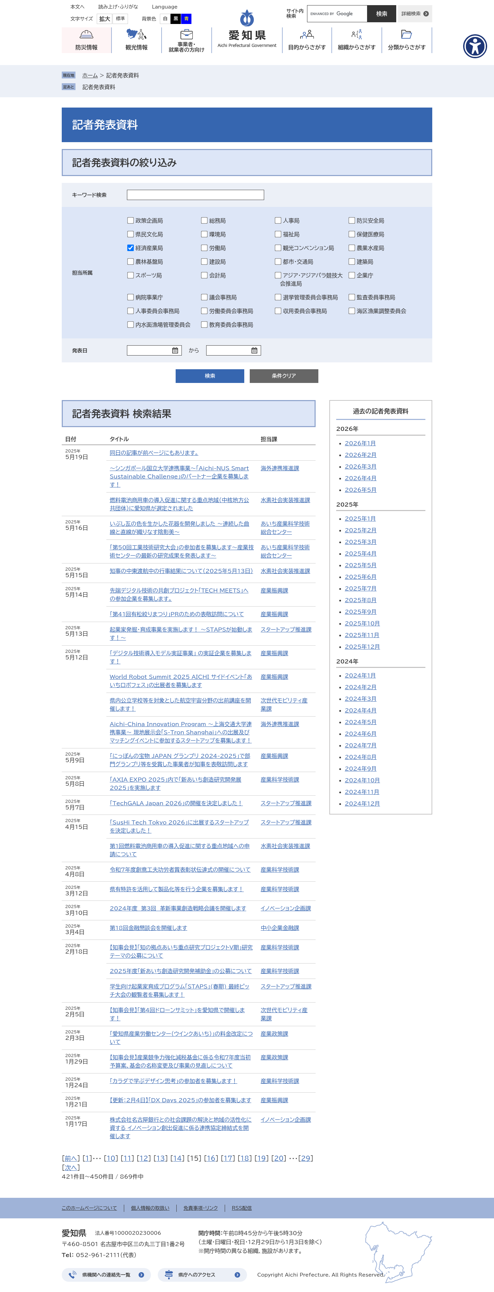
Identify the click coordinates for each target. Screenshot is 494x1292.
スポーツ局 (149, 275)
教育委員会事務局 (231, 324)
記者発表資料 (98, 87)
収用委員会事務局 (305, 311)
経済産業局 (149, 248)
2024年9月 (361, 768)
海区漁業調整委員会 (381, 311)
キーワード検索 (89, 195)
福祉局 (291, 234)
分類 (407, 47)
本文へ (77, 6)
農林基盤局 (149, 261)
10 (111, 1158)
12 (144, 1158)
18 (244, 1158)
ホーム (90, 75)
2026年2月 (361, 455)
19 (261, 1158)
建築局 (365, 261)
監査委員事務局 (376, 297)
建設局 (217, 261)
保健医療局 (370, 234)
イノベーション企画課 (286, 908)
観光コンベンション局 (308, 248)
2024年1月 (360, 675)
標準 (120, 18)
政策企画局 (149, 220)
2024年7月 (361, 745)
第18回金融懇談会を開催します (148, 928)
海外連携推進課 (280, 468)
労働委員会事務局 (231, 311)
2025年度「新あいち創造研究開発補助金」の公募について (181, 971)
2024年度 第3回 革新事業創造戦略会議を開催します (178, 908)
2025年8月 (361, 600)
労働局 (217, 248)
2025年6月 (361, 577)
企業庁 (365, 275)
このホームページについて (89, 1208)
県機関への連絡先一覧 (106, 1274)
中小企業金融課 (280, 928)
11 (127, 1158)
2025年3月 (361, 542)
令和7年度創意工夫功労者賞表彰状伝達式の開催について (180, 869)
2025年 (347, 504)
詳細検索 (411, 13)
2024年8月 (361, 757)
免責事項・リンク (201, 1208)
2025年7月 (361, 588)
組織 (357, 47)
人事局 (291, 220)
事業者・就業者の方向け (187, 47)
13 (160, 1158)
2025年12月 (362, 646)
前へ (71, 1158)
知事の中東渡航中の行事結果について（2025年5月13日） (181, 571)
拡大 (104, 19)
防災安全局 (370, 220)
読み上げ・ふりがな (118, 6)
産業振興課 (274, 590)
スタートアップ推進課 (286, 629)
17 (228, 1158)
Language (165, 6)
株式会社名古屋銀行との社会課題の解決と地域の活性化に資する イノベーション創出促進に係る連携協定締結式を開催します (181, 1128)
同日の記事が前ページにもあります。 (154, 453)
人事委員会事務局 (157, 311)
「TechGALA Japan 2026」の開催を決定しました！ (176, 803)
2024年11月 (362, 792)
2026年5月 (361, 490)
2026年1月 (360, 443)
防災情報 (86, 47)
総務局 (217, 220)
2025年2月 (361, 530)
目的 (307, 47)
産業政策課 (274, 1033)
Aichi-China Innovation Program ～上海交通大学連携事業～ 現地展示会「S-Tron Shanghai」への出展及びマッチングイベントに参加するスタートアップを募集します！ (181, 732)
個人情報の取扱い (150, 1208)
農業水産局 (370, 248)
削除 (120, 87)
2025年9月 (361, 611)
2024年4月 (361, 710)
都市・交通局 (298, 261)
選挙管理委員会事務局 (310, 297)
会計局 (217, 275)
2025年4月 (361, 553)
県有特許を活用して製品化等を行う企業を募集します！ (177, 889)
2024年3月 (361, 698)
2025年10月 (362, 623)
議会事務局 (223, 297)
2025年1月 (360, 518)
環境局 (217, 234)
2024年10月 (362, 780)
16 (211, 1158)
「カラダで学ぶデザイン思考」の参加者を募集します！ (173, 1081)
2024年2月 (361, 687)
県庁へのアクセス (196, 1274)
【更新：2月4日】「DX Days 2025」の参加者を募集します (180, 1100)
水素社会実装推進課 (285, 500)
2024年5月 (361, 722)
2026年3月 (361, 466)
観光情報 (137, 47)
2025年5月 (361, 565)
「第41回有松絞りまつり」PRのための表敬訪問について (177, 614)
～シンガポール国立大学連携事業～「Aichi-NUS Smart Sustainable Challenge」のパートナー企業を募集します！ (179, 476)
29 (305, 1158)
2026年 (347, 429)
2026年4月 (361, 478)
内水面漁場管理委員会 (163, 324)
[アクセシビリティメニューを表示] (475, 46)
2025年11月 (362, 635)
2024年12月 (362, 803)
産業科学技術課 (280, 779)
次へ (71, 1168)
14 (177, 1158)
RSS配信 (242, 1208)
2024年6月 (361, 733)
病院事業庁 (149, 297)
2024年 (347, 661)
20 (278, 1158)
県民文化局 (149, 234)
